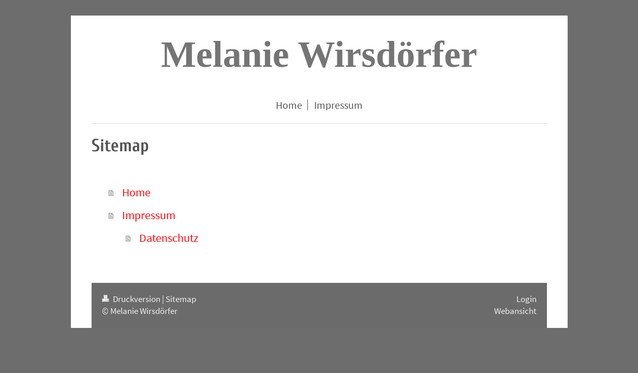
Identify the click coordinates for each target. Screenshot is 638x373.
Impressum (148, 215)
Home (136, 192)
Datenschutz (168, 238)
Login (526, 299)
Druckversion (132, 299)
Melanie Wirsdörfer (319, 54)
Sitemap (181, 299)
